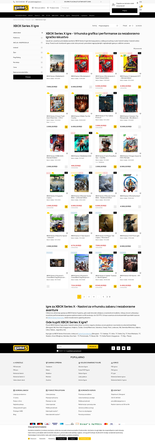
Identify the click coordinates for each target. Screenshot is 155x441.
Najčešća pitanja (18, 404)
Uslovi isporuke (50, 404)
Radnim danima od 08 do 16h (120, 404)
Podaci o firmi (17, 401)
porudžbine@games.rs (118, 401)
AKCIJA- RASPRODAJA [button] (28, 42)
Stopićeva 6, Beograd (118, 394)
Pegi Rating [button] (28, 57)
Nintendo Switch (18, 373)
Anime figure (82, 380)
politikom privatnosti (74, 351)
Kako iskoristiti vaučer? (53, 414)
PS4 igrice (114, 370)
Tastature (49, 367)
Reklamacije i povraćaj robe (87, 404)
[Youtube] (123, 348)
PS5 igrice (114, 367)
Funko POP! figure (84, 370)
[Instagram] (118, 348)
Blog (14, 414)
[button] (67, 73)
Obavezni (33, 438)
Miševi (48, 370)
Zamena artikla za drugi (86, 408)
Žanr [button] (28, 52)
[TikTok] (128, 348)
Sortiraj (94, 25)
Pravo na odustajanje (85, 411)
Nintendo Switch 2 (19, 377)
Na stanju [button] (28, 62)
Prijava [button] (124, 11)
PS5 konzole (17, 367)
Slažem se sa (70, 351)
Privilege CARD (18, 411)
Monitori (48, 377)
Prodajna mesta (54, 8)
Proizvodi (28, 20)
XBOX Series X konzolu (56, 318)
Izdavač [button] (28, 47)
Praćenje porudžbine (85, 394)
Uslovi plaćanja (50, 394)
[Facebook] (113, 348)
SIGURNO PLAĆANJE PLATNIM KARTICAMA (77, 2)
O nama (15, 398)
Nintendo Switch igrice (118, 377)
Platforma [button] (28, 37)
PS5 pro (15, 370)
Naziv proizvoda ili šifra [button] (28, 72)
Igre (33, 20)
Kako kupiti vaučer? (52, 411)
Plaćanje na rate (51, 401)
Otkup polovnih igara (19, 408)
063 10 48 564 (20, 2)
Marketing (51, 438)
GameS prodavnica (85, 334)
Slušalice (48, 373)
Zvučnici (48, 380)
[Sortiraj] (109, 26)
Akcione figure (83, 367)
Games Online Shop (18, 20)
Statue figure (82, 373)
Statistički (42, 438)
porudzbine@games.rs (34, 2)
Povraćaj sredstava (84, 414)
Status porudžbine (40, 8)
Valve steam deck (19, 380)
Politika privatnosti (51, 408)
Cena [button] (28, 67)
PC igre (113, 373)
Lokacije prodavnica (19, 394)
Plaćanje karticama (52, 398)
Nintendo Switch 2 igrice (119, 380)
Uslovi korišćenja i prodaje (86, 398)
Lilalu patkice (82, 377)
